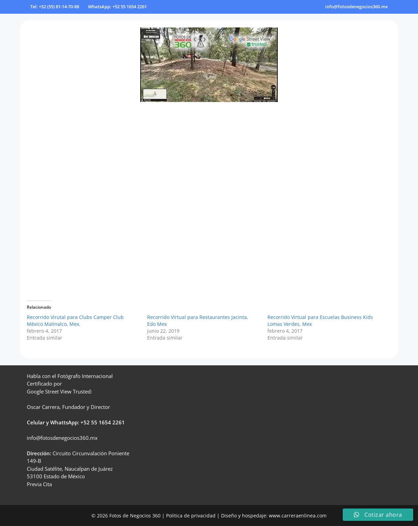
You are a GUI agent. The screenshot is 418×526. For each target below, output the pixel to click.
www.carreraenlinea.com (298, 515)
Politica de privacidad (191, 515)
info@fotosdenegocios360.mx (356, 6)
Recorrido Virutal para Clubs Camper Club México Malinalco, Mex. (75, 320)
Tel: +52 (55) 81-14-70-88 (54, 6)
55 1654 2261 (108, 422)
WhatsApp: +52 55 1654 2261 (117, 6)
